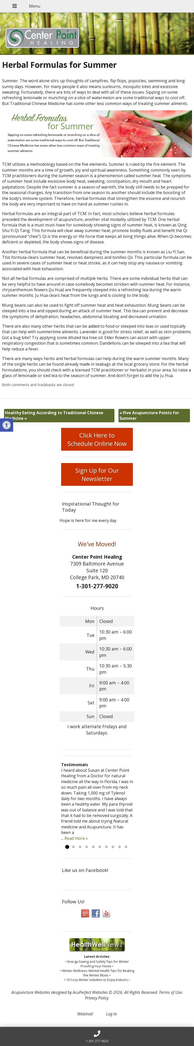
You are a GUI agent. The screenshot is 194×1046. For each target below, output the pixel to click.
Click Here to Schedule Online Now (97, 439)
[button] (6, 425)
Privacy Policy (96, 998)
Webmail (85, 1014)
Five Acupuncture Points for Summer (149, 415)
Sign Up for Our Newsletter (97, 474)
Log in (111, 1014)
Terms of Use (170, 992)
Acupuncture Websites (30, 992)
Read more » (76, 838)
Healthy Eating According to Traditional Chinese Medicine (54, 415)
